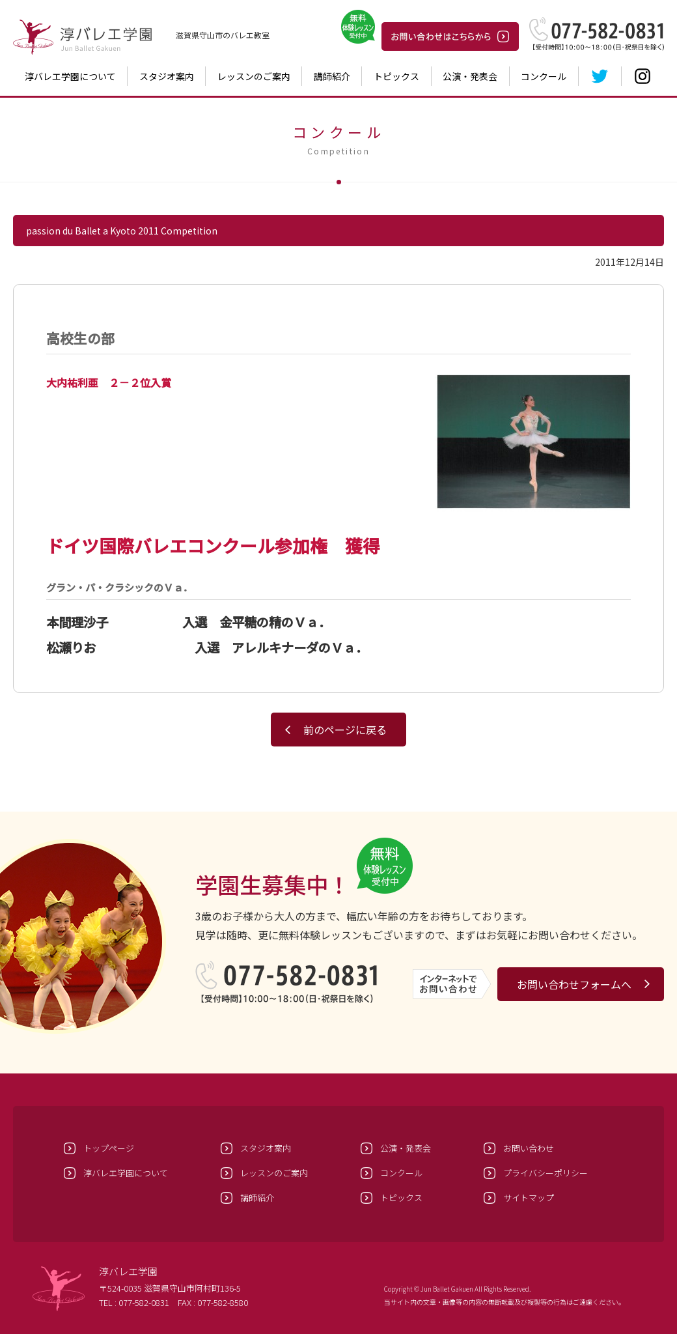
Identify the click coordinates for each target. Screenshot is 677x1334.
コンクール (543, 76)
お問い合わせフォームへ (574, 984)
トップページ (108, 1148)
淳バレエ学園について (70, 76)
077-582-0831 (143, 1302)
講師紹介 (332, 76)
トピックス (396, 76)
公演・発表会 (470, 76)
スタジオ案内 (166, 76)
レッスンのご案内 (253, 76)
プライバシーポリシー (545, 1173)
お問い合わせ (528, 1148)
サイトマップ (528, 1197)
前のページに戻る (345, 729)
